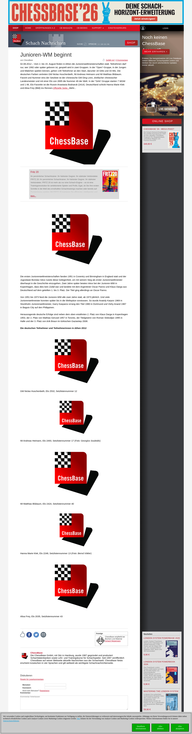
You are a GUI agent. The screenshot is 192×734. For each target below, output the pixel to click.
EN (102, 44)
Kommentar (25, 693)
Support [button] (98, 28)
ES (105, 44)
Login (165, 28)
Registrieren (45, 691)
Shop (15, 28)
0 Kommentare (122, 60)
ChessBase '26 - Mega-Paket (159, 129)
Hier (78, 719)
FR (108, 44)
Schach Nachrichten (46, 43)
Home (28, 28)
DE (99, 44)
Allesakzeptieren (180, 727)
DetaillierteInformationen (141, 727)
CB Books (82, 28)
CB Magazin (66, 28)
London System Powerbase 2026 (162, 638)
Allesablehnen (160, 727)
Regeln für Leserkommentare (32, 679)
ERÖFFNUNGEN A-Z (45, 28)
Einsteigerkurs (117, 28)
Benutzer (26, 685)
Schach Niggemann (113, 641)
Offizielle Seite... (61, 88)
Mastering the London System (161, 691)
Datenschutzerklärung (11, 721)
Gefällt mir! (110, 60)
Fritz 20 (35, 172)
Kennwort (26, 688)
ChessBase (36, 652)
